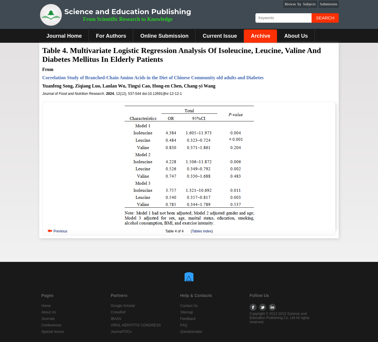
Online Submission (164, 36)
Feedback (188, 319)
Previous (60, 231)
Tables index (202, 231)
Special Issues (52, 332)
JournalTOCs (121, 332)
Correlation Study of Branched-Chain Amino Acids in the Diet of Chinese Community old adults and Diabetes (153, 77)
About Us (296, 36)
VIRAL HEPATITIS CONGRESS (136, 325)
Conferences (51, 325)
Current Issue (220, 36)
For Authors (111, 36)
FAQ (183, 325)
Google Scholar (123, 306)
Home (46, 306)
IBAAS (116, 319)
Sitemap (186, 312)
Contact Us (189, 306)
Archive (260, 36)
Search (325, 17)
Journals (48, 319)
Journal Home (64, 36)
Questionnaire (191, 332)
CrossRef (118, 312)
